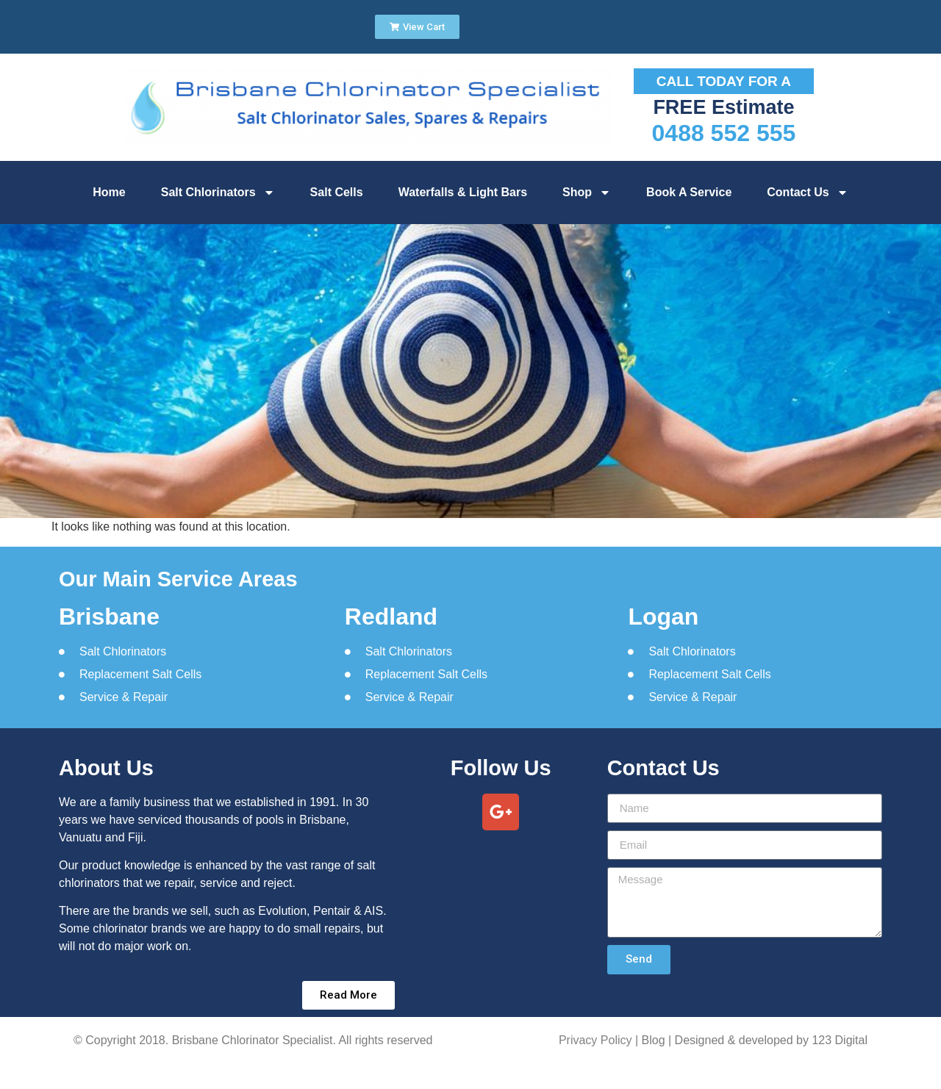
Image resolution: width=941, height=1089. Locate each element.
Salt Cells (336, 192)
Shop (586, 192)
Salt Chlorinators (218, 192)
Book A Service (688, 192)
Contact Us (807, 192)
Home (109, 192)
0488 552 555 (724, 133)
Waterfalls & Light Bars (462, 192)
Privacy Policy (595, 1040)
